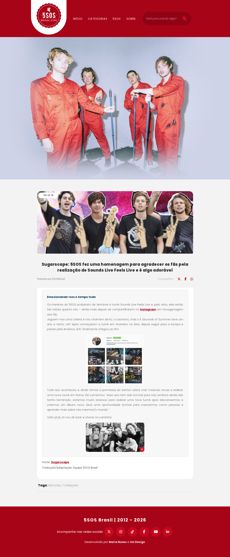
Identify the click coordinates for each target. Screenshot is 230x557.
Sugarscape (60, 462)
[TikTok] (132, 532)
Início (78, 19)
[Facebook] (144, 532)
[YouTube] (156, 532)
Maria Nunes (118, 542)
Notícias (54, 485)
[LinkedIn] (167, 532)
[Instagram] (121, 532)
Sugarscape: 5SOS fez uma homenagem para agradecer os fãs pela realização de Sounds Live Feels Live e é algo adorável (115, 267)
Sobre (131, 19)
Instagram (148, 309)
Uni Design (137, 542)
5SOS (117, 19)
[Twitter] (109, 532)
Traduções (70, 485)
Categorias (97, 19)
